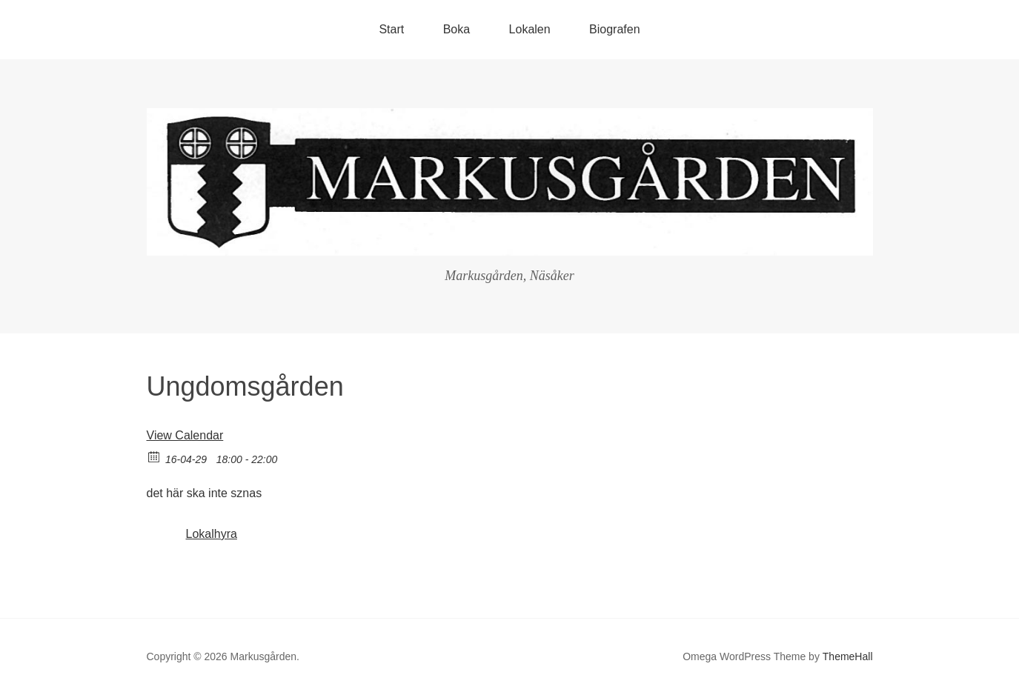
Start (391, 29)
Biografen (614, 29)
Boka (456, 29)
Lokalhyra (211, 534)
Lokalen (530, 29)
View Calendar (185, 435)
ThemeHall (848, 656)
